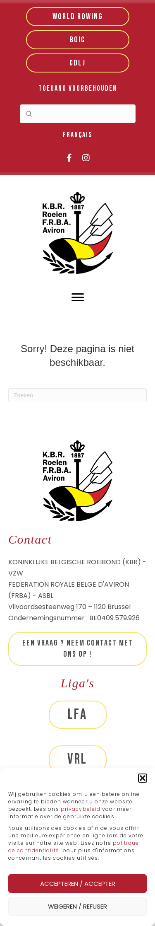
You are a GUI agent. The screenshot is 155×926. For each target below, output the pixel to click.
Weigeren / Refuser (77, 906)
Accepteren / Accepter (77, 883)
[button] (142, 778)
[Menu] (77, 297)
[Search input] (78, 113)
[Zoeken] (77, 395)
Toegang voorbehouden (77, 88)
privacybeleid (81, 808)
